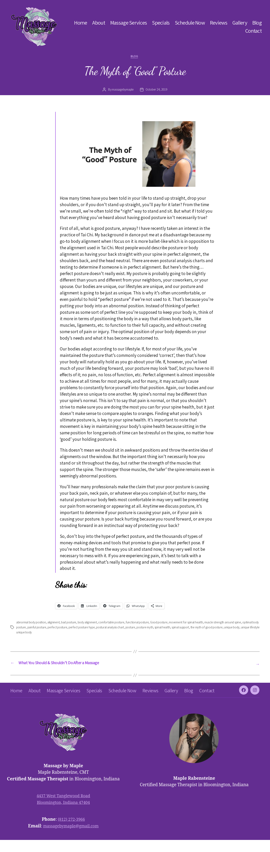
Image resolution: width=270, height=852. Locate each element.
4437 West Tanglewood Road (63, 808)
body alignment (95, 623)
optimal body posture (40, 628)
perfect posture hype (114, 628)
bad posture (74, 623)
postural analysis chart (145, 628)
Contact (253, 30)
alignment (58, 623)
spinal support (223, 628)
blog (135, 57)
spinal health (203, 628)
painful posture (66, 628)
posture (167, 628)
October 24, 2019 (157, 90)
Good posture (173, 623)
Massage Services (128, 22)
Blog (257, 22)
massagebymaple (122, 90)
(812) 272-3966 (71, 831)
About (98, 22)
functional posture (149, 623)
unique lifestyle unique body (65, 633)
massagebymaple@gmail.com (71, 838)
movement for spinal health (203, 623)
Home (80, 22)
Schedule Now (190, 22)
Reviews (218, 22)
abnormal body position (32, 623)
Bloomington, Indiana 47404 (63, 814)
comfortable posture (121, 623)
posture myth (183, 628)
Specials (160, 22)
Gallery (239, 22)
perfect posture (88, 628)
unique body (36, 633)
